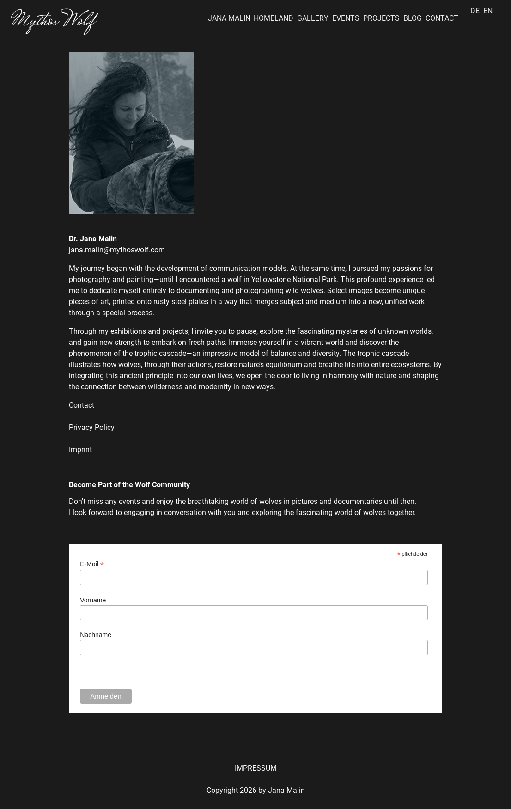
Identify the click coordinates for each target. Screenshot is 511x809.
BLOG (412, 18)
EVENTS (345, 18)
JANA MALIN (229, 18)
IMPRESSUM (256, 768)
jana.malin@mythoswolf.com (117, 249)
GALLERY (312, 18)
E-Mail (92, 564)
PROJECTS (381, 18)
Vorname (93, 600)
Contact (81, 405)
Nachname (95, 634)
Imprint (80, 449)
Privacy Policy (92, 427)
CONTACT (442, 18)
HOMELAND (273, 18)
